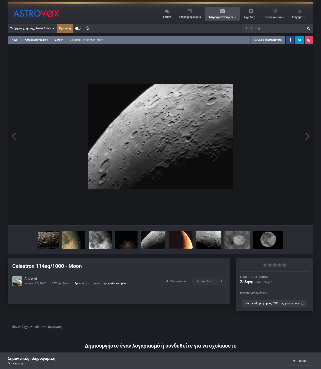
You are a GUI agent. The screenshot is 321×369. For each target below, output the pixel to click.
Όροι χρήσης (16, 363)
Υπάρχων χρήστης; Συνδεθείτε (32, 28)
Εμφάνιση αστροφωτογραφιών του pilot (101, 283)
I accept (300, 361)
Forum (167, 17)
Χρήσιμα (297, 17)
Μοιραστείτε (176, 281)
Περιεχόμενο (273, 17)
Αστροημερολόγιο (190, 17)
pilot (34, 278)
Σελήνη (246, 281)
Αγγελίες (250, 17)
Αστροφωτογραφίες (221, 17)
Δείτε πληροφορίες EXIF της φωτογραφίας (274, 303)
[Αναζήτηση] (264, 28)
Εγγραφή (65, 28)
